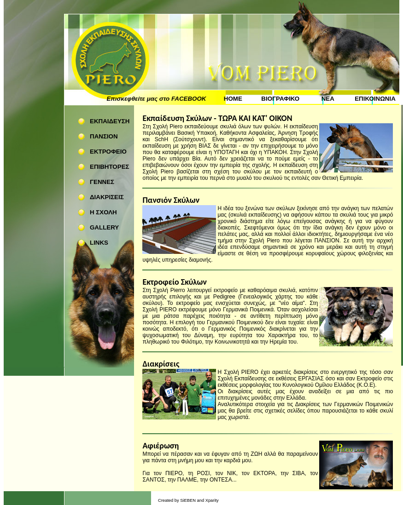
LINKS (99, 242)
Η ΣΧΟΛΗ (103, 212)
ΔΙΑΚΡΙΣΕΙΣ (107, 197)
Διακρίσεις (160, 364)
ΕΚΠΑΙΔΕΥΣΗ (109, 121)
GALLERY (104, 227)
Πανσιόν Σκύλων (170, 200)
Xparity (212, 500)
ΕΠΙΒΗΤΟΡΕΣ (109, 166)
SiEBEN (188, 500)
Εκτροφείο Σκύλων (174, 282)
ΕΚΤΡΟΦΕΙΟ (108, 151)
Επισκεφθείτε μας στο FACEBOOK (156, 98)
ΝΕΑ (327, 98)
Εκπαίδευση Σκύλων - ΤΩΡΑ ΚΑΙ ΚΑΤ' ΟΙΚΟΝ (217, 118)
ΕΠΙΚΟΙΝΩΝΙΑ (375, 98)
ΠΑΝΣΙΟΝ (104, 136)
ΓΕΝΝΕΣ (102, 181)
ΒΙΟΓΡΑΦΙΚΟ (280, 98)
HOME (233, 98)
